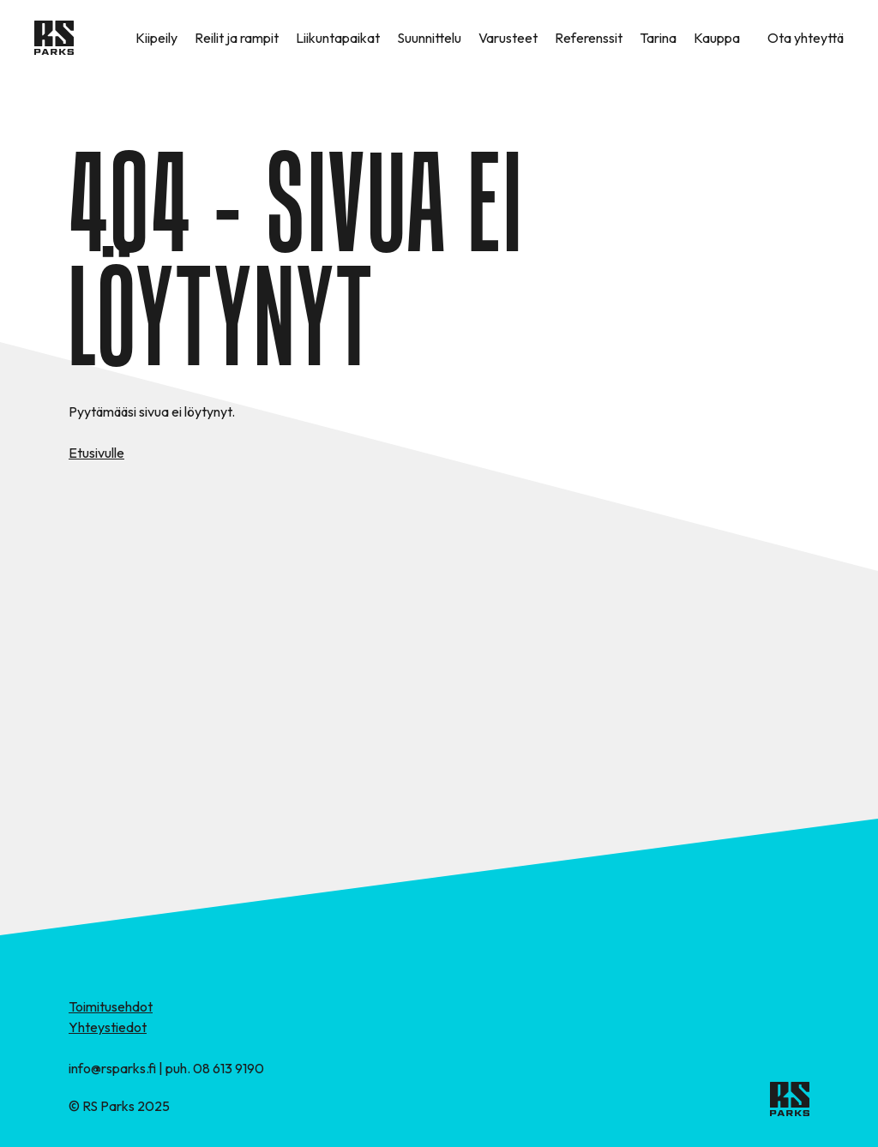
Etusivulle (96, 452)
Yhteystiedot (108, 1027)
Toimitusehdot (111, 1006)
